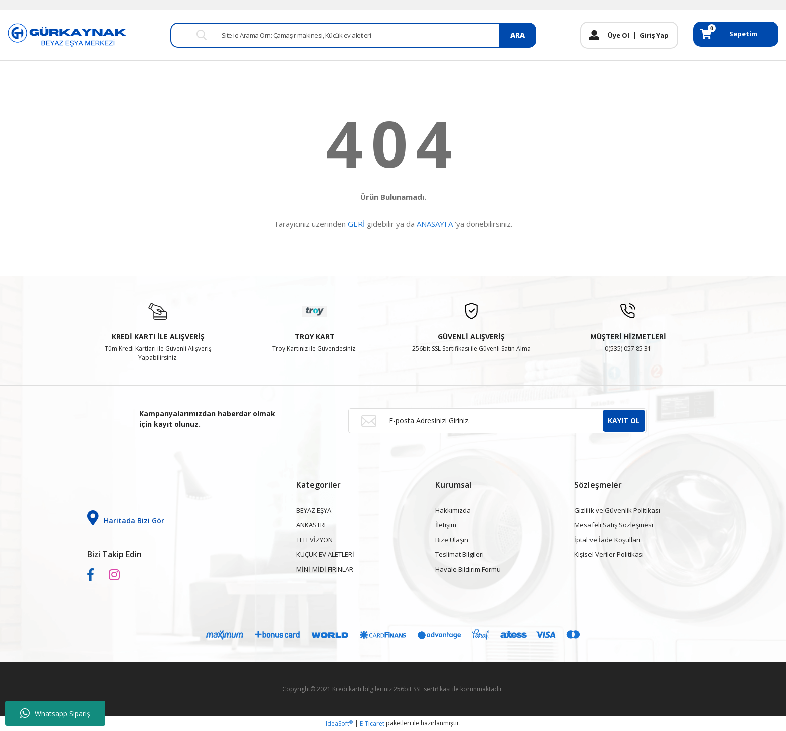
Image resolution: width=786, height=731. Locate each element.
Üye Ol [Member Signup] (618, 35)
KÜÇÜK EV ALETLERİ (325, 554)
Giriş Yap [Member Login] (654, 35)
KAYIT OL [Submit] (624, 420)
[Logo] (67, 34)
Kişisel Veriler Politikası (609, 554)
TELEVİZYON (314, 539)
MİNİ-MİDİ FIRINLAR (324, 569)
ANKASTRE (312, 524)
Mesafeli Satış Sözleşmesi (613, 524)
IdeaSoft (339, 723)
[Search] (353, 35)
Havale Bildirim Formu (468, 569)
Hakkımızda (453, 510)
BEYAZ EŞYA (313, 510)
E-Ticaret (372, 723)
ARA (517, 35)
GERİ (356, 224)
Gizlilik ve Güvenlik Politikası (617, 510)
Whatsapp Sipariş (55, 713)
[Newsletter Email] (497, 420)
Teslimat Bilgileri (459, 554)
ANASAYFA (435, 224)
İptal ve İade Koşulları (607, 539)
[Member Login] (594, 35)
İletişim (445, 524)
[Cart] (735, 34)
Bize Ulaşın (451, 539)
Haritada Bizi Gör (125, 517)
